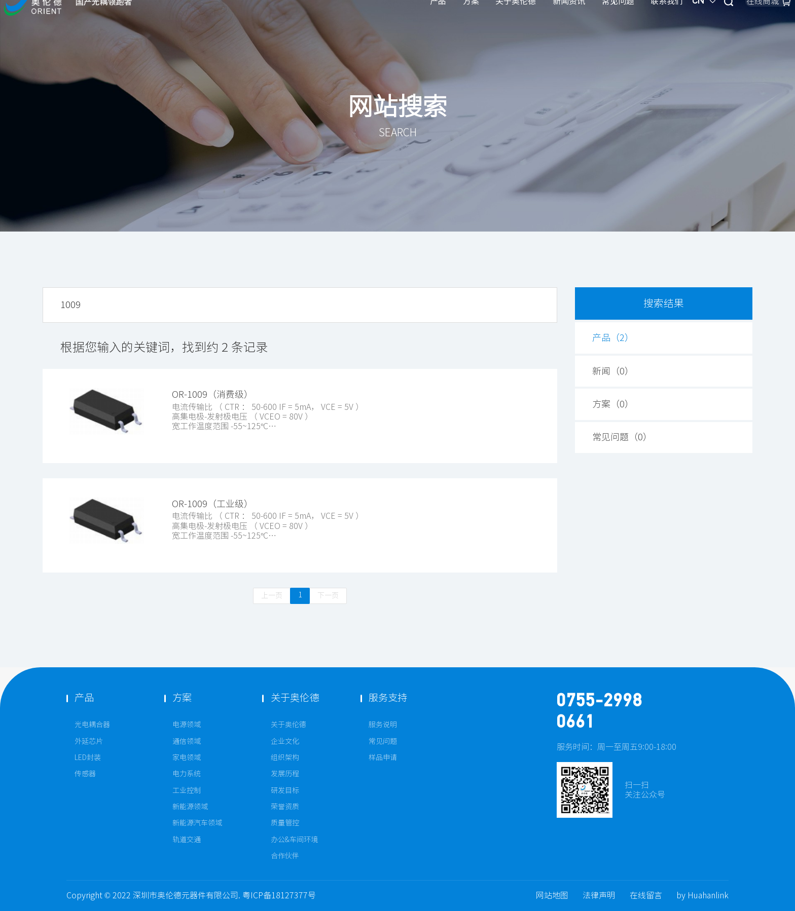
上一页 (271, 595)
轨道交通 (186, 839)
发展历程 (285, 774)
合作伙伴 (285, 856)
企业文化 (285, 741)
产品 (332, 24)
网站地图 (552, 895)
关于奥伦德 (410, 24)
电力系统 (186, 774)
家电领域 (186, 757)
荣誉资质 (285, 807)
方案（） (613, 404)
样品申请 (383, 757)
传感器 (85, 774)
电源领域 (186, 724)
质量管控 (285, 823)
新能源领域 (190, 807)
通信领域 (186, 741)
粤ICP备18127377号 (279, 895)
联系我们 (561, 24)
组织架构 (285, 757)
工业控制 (186, 790)
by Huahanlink (702, 895)
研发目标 (285, 790)
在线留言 (646, 895)
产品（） (613, 337)
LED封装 (88, 757)
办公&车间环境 (294, 839)
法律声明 (599, 895)
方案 (365, 24)
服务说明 (383, 724)
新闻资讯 (463, 24)
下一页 (328, 595)
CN (604, 25)
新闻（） (613, 371)
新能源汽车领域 (197, 823)
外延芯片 (89, 741)
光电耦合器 (92, 724)
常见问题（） (622, 437)
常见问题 (512, 24)
